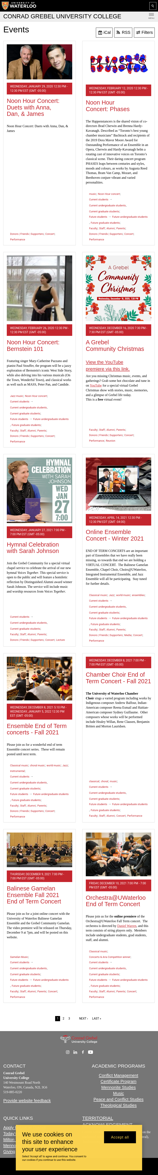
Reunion (110, 440)
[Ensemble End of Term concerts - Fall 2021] (39, 678)
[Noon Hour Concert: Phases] (118, 62)
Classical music (98, 595)
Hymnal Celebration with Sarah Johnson (33, 547)
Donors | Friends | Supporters (27, 233)
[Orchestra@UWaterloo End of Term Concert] (118, 854)
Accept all (120, 1137)
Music (118, 1093)
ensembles (138, 595)
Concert (49, 233)
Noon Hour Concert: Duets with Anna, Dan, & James (33, 107)
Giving (9, 1151)
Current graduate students (104, 211)
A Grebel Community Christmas (115, 345)
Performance (17, 239)
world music (123, 595)
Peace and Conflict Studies (118, 1099)
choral (104, 781)
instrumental (17, 771)
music (92, 193)
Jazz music (16, 396)
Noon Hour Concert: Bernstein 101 (33, 345)
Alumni (111, 228)
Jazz (111, 595)
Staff (102, 228)
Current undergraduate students (107, 205)
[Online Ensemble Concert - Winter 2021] (118, 484)
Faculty (93, 228)
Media (127, 635)
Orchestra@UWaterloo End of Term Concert (116, 901)
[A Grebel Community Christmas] (118, 288)
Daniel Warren (126, 926)
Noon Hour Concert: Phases (108, 105)
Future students (98, 216)
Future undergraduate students (130, 216)
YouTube (96, 385)
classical (94, 781)
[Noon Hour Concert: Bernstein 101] (39, 288)
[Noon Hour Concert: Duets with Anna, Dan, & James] (39, 61)
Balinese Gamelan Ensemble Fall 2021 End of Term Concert (34, 895)
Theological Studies (118, 1105)
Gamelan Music (19, 957)
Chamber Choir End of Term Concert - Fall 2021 (118, 678)
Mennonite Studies (118, 1087)
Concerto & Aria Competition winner (109, 957)
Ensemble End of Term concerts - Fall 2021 (37, 729)
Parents (120, 228)
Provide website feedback (27, 1100)
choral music (37, 765)
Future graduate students (105, 222)
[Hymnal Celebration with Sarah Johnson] (39, 490)
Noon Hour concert (109, 193)
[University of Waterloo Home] (19, 6)
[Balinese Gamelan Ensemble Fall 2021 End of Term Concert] (39, 850)
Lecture (60, 639)
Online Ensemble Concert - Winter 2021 (115, 535)
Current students (98, 199)
